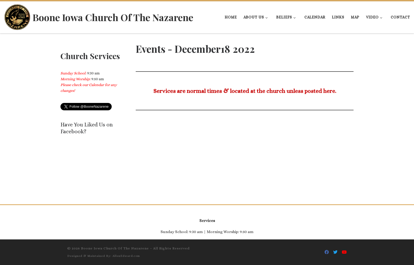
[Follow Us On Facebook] (326, 252)
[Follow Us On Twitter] (335, 252)
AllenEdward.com (126, 256)
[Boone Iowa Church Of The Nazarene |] (17, 16)
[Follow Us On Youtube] (344, 252)
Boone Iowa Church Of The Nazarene (115, 248)
